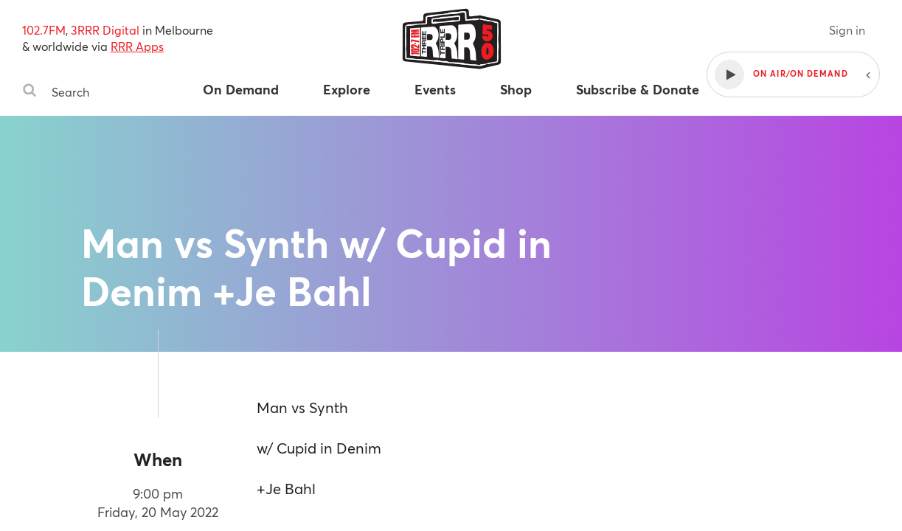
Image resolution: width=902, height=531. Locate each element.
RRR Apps (137, 46)
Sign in (847, 30)
